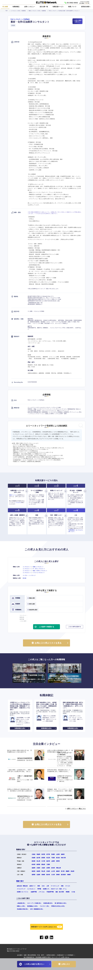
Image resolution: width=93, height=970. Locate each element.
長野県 (58, 861)
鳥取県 (33, 871)
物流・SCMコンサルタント (40, 570)
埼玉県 (48, 857)
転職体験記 (16, 6)
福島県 (62, 854)
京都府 (38, 868)
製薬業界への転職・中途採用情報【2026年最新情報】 (64, 668)
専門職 (39, 889)
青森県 (38, 854)
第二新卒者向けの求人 (60, 903)
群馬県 (43, 857)
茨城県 (33, 857)
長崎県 (43, 874)
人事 (47, 886)
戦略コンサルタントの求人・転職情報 (37, 10)
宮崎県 (58, 874)
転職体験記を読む (20, 728)
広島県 (48, 871)
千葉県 (53, 857)
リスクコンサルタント (39, 572)
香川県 (62, 871)
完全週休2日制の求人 (22, 909)
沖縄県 (69, 874)
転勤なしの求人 (21, 906)
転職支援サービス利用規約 (65, 955)
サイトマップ (56, 957)
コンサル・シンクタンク (29, 575)
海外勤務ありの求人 (32, 906)
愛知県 (43, 864)
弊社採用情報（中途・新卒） (36, 955)
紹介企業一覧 (44, 6)
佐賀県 (38, 874)
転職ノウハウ (72, 6)
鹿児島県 (63, 874)
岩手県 (48, 854)
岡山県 (43, 871)
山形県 (58, 854)
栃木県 (38, 857)
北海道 (33, 854)
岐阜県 (33, 864)
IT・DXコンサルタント (39, 568)
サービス (67, 886)
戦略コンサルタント (38, 566)
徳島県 (58, 871)
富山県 (38, 861)
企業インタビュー (29, 6)
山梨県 (53, 861)
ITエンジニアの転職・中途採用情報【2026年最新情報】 (29, 678)
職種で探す (20, 881)
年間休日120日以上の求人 (58, 906)
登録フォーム (12, 495)
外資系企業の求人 (48, 903)
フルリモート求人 (44, 906)
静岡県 (38, 864)
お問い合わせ (65, 957)
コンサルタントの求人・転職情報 (18, 10)
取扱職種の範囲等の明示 (43, 957)
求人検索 (5, 6)
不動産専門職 (50, 892)
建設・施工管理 (60, 892)
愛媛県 (67, 871)
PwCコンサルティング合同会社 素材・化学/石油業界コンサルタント (64, 10)
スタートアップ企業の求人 (34, 903)
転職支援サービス (58, 6)
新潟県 (33, 861)
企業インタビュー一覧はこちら (76, 808)
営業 (62, 886)
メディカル (41, 892)
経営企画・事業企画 (22, 886)
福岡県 (33, 874)
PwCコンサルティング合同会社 (20, 19)
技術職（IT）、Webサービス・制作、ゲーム (54, 889)
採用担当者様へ (86, 6)
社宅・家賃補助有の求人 (36, 909)
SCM (43, 886)
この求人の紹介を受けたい (77, 21)
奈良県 (53, 868)
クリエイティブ (21, 889)
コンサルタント (27, 566)
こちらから (18, 502)
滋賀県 (33, 868)
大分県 (53, 874)
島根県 (38, 871)
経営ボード (32, 886)
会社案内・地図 (21, 955)
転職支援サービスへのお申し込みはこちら (46, 927)
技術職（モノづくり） (23, 892)
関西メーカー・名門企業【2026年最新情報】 (64, 678)
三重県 (48, 864)
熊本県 (48, 874)
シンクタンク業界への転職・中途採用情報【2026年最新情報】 (29, 668)
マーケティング (55, 886)
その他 (73, 892)
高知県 (72, 871)
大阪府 (43, 868)
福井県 (48, 861)
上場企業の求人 (21, 903)
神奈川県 (63, 857)
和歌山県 (58, 868)
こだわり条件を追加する (74, 626)
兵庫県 (48, 868)
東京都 (24, 578)
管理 (38, 886)
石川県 (43, 861)
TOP (6, 10)
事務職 (67, 892)
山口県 (53, 871)
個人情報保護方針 (29, 957)
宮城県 (53, 854)
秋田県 (43, 854)
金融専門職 (34, 892)
